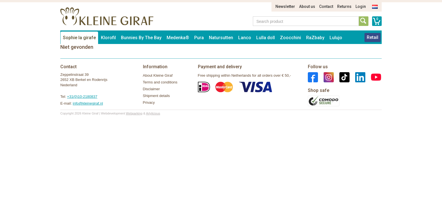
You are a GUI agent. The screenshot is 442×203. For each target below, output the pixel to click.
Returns (344, 6)
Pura (199, 37)
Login (360, 6)
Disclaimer (151, 89)
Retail (372, 37)
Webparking (134, 113)
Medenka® (178, 37)
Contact (326, 6)
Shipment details (156, 96)
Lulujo (336, 37)
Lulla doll (265, 37)
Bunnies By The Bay (141, 37)
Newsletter (285, 6)
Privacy (149, 102)
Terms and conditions (160, 82)
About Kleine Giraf (158, 75)
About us (307, 6)
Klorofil (108, 37)
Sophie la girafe (79, 37)
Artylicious (153, 113)
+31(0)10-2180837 (82, 96)
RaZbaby (315, 37)
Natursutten (221, 37)
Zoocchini (290, 37)
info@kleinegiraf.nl (88, 103)
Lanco (244, 37)
